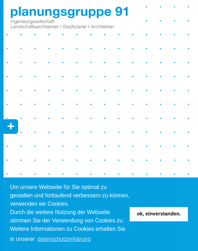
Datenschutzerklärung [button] (64, 239)
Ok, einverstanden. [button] (159, 213)
